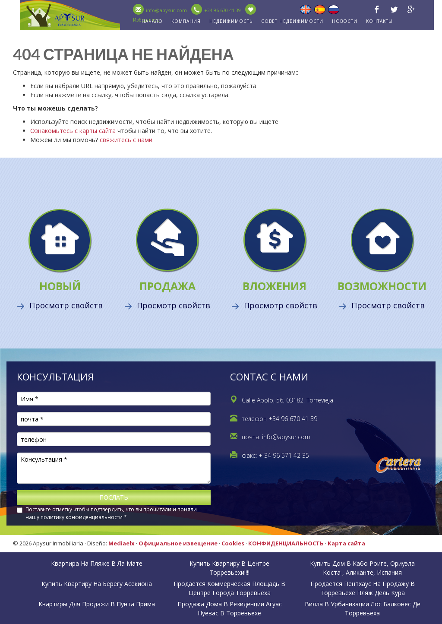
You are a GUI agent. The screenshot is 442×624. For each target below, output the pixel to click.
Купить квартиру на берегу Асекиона (96, 584)
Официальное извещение (178, 543)
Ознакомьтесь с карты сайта (73, 131)
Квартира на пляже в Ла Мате (96, 563)
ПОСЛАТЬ (113, 497)
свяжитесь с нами (126, 140)
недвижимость (231, 21)
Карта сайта (346, 543)
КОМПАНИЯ (186, 21)
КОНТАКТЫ (379, 21)
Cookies (232, 543)
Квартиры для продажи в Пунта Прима (96, 604)
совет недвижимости (292, 21)
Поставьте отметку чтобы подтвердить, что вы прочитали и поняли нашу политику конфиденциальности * (111, 513)
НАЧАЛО (152, 21)
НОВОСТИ (344, 21)
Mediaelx (121, 543)
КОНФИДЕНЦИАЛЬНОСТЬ (286, 543)
